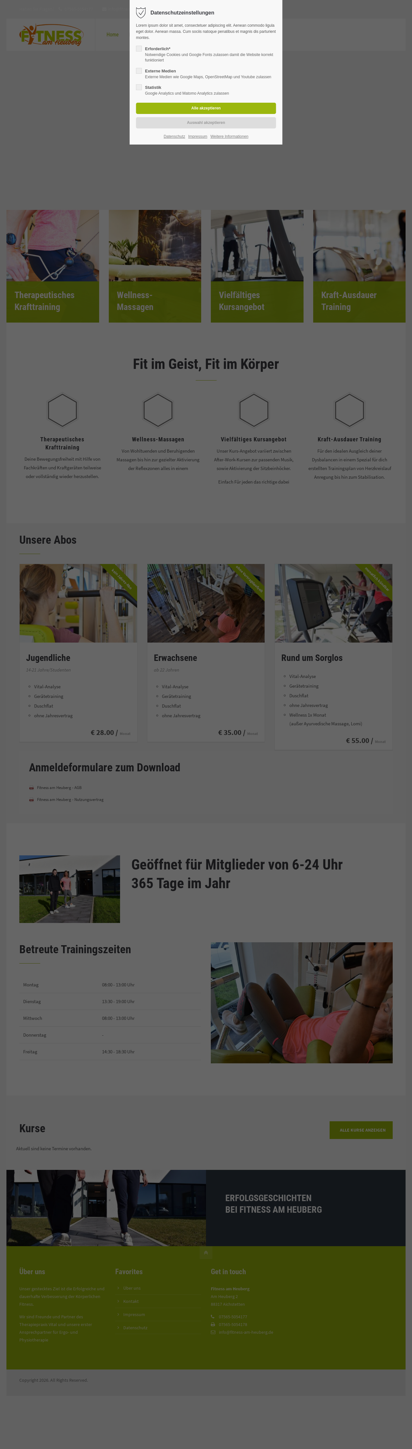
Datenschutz (174, 136)
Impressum (197, 136)
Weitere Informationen (229, 136)
